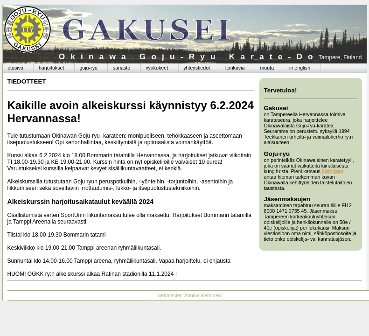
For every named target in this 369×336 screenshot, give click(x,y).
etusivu (15, 67)
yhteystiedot (196, 67)
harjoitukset (51, 67)
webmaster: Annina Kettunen (189, 295)
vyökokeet (157, 67)
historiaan (332, 171)
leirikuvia (234, 67)
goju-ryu (88, 67)
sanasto (121, 67)
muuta (267, 67)
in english (299, 67)
